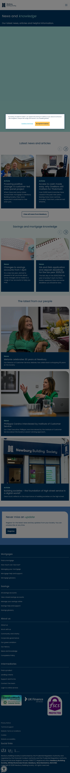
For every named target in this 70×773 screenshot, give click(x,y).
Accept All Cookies (42, 124)
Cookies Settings (27, 124)
